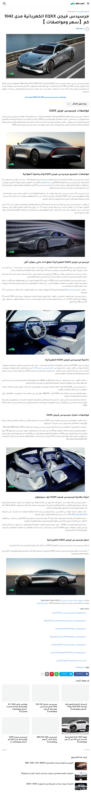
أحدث (86, 750)
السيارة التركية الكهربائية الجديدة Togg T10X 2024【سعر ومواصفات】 (76, 707)
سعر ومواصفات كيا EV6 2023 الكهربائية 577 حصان (68, 653)
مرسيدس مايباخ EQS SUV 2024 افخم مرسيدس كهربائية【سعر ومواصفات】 (46, 708)
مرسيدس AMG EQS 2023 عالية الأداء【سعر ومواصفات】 (47, 739)
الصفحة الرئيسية (83, 12)
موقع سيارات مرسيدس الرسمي (71, 601)
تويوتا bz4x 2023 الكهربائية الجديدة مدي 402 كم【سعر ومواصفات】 (76, 739)
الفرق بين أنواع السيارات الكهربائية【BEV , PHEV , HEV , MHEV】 (48, 763)
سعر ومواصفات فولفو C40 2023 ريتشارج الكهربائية (68, 637)
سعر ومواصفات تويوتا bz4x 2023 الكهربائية (70, 629)
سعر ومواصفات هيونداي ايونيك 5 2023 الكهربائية (69, 645)
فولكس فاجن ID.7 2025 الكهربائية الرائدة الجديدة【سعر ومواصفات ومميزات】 (17, 708)
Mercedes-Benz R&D (79, 515)
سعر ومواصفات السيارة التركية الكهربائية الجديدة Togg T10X (65, 621)
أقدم (4, 750)
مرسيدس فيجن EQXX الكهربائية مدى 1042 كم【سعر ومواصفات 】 (17, 739)
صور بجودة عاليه (42, 603)
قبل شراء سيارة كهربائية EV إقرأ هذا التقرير (71, 661)
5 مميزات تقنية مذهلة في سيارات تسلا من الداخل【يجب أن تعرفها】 (46, 774)
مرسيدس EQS (71, 290)
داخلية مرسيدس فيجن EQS (44, 368)
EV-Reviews (71, 12)
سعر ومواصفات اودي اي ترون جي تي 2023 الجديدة (69, 613)
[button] (88, 3)
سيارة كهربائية (46, 183)
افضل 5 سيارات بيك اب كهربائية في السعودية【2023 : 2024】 (49, 784)
